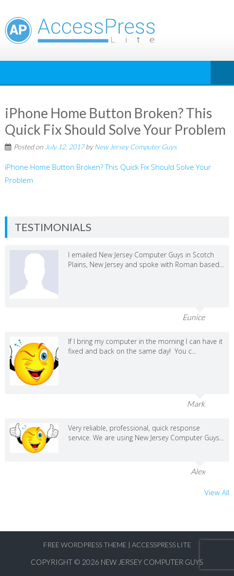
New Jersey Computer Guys (135, 147)
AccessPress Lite (161, 544)
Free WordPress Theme (84, 544)
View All (216, 492)
